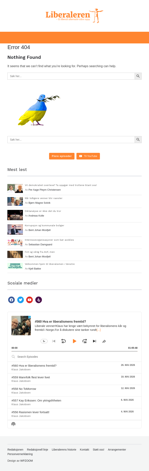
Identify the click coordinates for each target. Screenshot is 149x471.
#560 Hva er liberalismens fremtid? (33, 365)
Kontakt (84, 449)
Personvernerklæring (20, 454)
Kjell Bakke (35, 268)
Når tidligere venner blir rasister (43, 198)
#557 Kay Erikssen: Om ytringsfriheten (36, 400)
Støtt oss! (98, 449)
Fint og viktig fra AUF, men (40, 252)
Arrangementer (117, 449)
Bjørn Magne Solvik (39, 202)
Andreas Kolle (36, 215)
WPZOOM (26, 460)
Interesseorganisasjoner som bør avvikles (49, 240)
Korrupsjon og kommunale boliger (44, 225)
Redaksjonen (15, 449)
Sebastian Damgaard (40, 244)
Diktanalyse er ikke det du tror (43, 211)
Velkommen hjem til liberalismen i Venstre (50, 264)
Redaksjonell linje (37, 449)
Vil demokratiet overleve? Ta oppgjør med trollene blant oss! (61, 185)
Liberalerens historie (64, 449)
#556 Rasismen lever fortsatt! (30, 412)
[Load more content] (61, 156)
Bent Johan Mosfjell (39, 230)
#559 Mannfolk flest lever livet (30, 377)
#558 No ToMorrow (23, 388)
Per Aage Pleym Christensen (45, 189)
